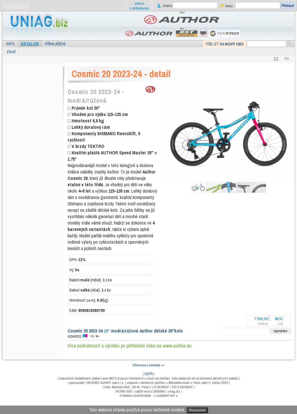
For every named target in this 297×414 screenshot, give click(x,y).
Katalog (30, 44)
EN (287, 58)
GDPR (148, 374)
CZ (276, 58)
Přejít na (224, 44)
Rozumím (197, 410)
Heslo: (229, 6)
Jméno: (166, 5)
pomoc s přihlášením (139, 6)
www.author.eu (177, 345)
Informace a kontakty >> (149, 365)
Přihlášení (55, 44)
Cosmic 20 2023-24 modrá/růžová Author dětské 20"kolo (125, 331)
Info (10, 44)
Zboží (11, 51)
